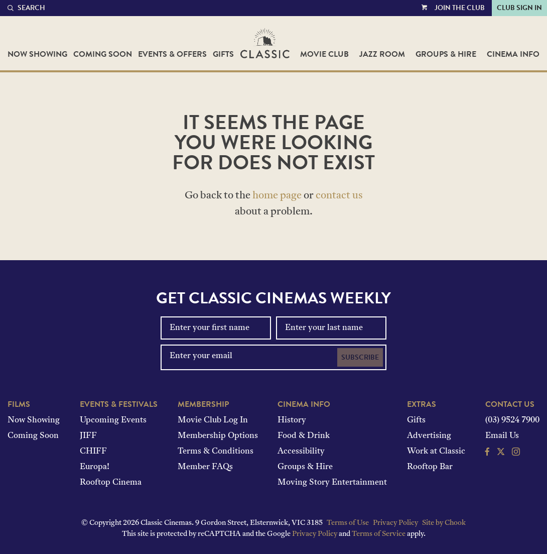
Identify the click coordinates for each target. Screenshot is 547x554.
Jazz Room (382, 54)
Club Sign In (519, 8)
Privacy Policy (395, 523)
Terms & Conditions (215, 452)
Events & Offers (172, 54)
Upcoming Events (113, 420)
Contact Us (509, 404)
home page (277, 196)
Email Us (502, 436)
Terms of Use (348, 523)
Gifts (223, 54)
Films (19, 404)
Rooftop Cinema (111, 483)
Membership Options (218, 436)
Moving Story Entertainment (332, 483)
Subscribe (360, 357)
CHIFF (93, 452)
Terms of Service (378, 534)
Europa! (94, 467)
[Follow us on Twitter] (501, 453)
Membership (203, 404)
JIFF (88, 436)
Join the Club (460, 8)
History (292, 420)
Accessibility (301, 452)
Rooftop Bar (430, 467)
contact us (339, 196)
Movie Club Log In (213, 420)
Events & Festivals (119, 404)
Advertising (429, 436)
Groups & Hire (446, 54)
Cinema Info (513, 54)
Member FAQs (205, 467)
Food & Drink (304, 436)
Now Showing (37, 54)
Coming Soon (102, 54)
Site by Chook (444, 523)
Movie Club (324, 54)
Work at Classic (436, 452)
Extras (421, 404)
